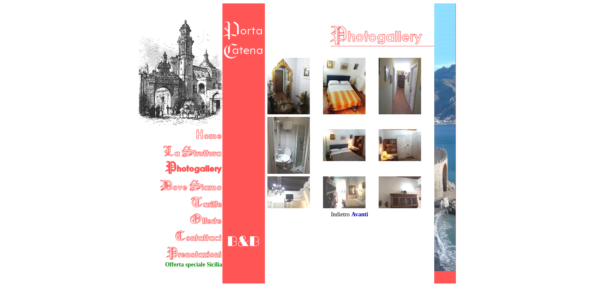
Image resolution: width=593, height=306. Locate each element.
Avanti (359, 214)
